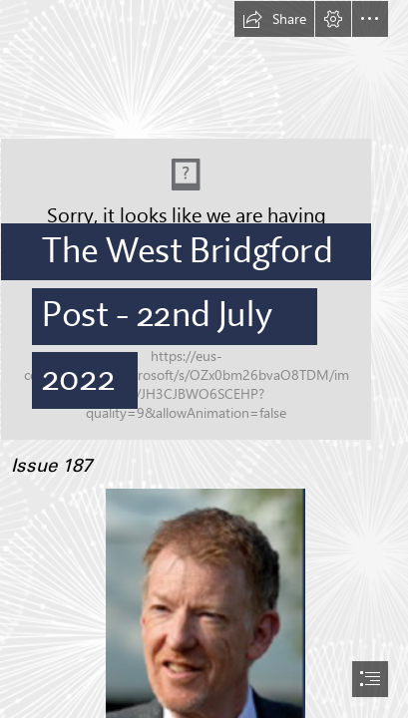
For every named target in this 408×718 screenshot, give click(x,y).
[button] (274, 19)
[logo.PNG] (204, 220)
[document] (204, 359)
